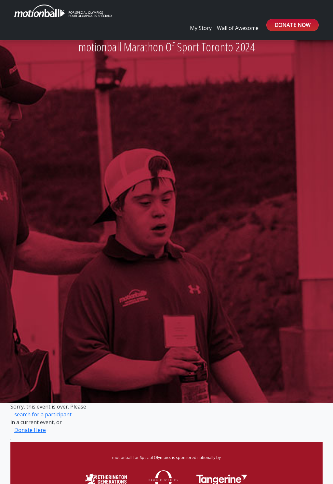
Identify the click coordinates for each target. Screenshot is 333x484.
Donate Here (30, 430)
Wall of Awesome (238, 28)
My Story (201, 28)
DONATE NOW (292, 25)
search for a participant (43, 414)
